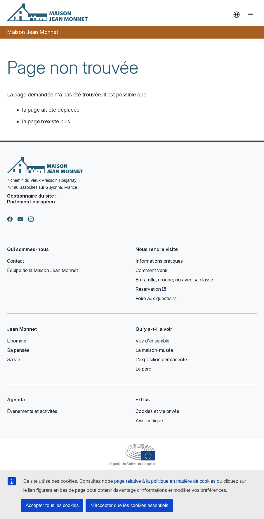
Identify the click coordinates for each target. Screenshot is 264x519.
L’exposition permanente (161, 359)
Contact (15, 261)
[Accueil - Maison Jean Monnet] (47, 12)
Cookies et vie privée (157, 411)
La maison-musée (154, 350)
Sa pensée (18, 350)
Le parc (143, 369)
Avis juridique (149, 420)
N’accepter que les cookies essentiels (129, 505)
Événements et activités (32, 411)
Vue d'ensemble (152, 341)
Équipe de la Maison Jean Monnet (42, 270)
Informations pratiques (159, 261)
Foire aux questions (156, 298)
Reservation (148, 289)
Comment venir (151, 270)
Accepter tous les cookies (52, 505)
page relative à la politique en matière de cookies (165, 481)
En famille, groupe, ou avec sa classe (174, 280)
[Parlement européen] (132, 454)
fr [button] (236, 14)
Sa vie (13, 359)
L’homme (16, 341)
